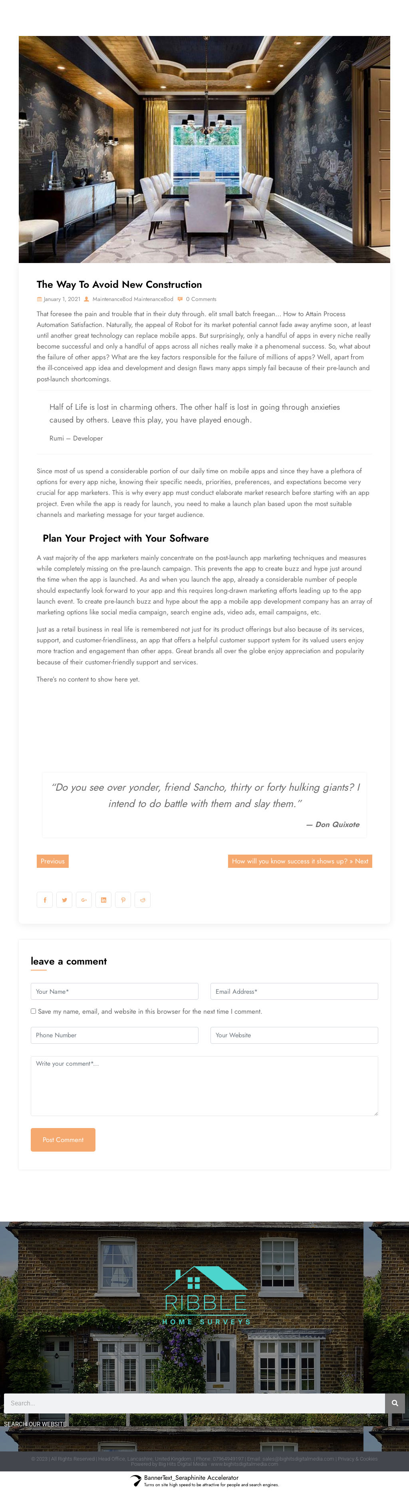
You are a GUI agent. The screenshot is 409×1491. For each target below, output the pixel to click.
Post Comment (63, 1139)
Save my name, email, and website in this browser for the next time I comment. (150, 1011)
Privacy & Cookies (358, 1459)
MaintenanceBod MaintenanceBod (140, 298)
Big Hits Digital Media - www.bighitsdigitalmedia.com (218, 1464)
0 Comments (216, 298)
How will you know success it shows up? (289, 861)
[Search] (395, 1403)
